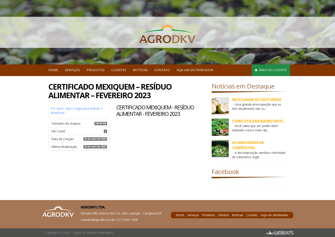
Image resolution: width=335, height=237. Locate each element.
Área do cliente (271, 70)
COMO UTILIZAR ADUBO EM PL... (259, 121)
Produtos (96, 70)
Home (53, 70)
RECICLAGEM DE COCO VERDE (256, 99)
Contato (162, 70)
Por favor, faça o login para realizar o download (77, 110)
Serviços (72, 70)
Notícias (140, 70)
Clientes (118, 70)
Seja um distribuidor (195, 70)
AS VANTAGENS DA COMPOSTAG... (248, 145)
